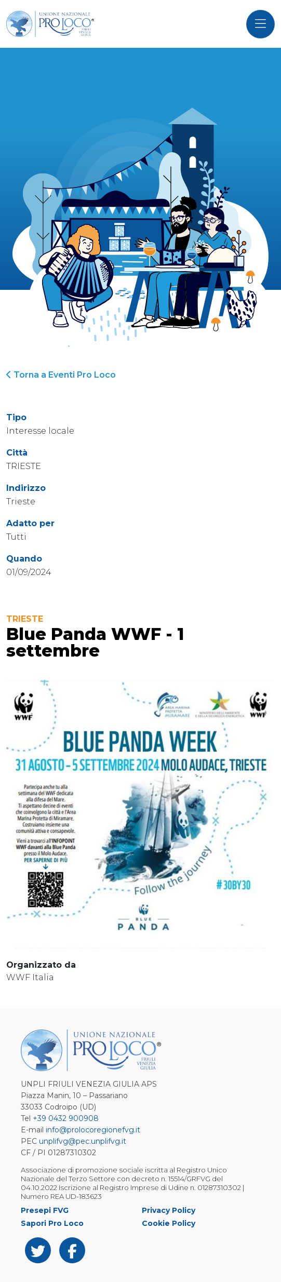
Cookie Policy (168, 1223)
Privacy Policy (168, 1210)
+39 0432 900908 (66, 1118)
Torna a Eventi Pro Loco (61, 375)
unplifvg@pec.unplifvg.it (82, 1141)
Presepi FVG (45, 1210)
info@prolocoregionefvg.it (93, 1129)
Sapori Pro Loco (52, 1223)
